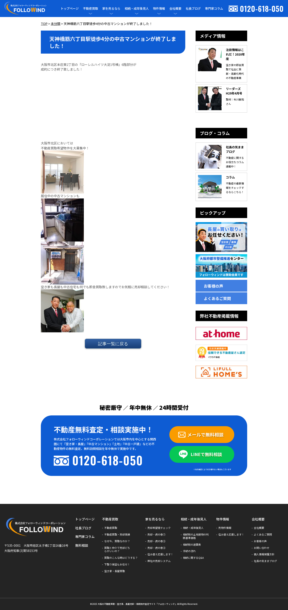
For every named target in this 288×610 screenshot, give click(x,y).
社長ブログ (193, 8)
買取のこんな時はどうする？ (121, 557)
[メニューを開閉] (90, 13)
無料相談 (81, 545)
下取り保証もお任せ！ (117, 564)
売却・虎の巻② (156, 541)
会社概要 (175, 8)
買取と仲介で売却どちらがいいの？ (117, 549)
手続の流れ (189, 551)
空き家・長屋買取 (114, 571)
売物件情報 (224, 527)
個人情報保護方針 (264, 554)
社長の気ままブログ (265, 561)
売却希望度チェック (159, 527)
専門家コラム (214, 8)
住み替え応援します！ (160, 554)
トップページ (70, 8)
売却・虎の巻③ (156, 548)
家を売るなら (111, 8)
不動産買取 (90, 8)
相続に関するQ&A (193, 557)
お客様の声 (213, 286)
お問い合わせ (261, 548)
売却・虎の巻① (156, 534)
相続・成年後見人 (137, 8)
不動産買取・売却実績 (117, 534)
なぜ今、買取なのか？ (117, 541)
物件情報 (159, 8)
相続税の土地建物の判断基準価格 (196, 536)
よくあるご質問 (217, 298)
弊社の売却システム (159, 561)
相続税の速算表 (192, 544)
